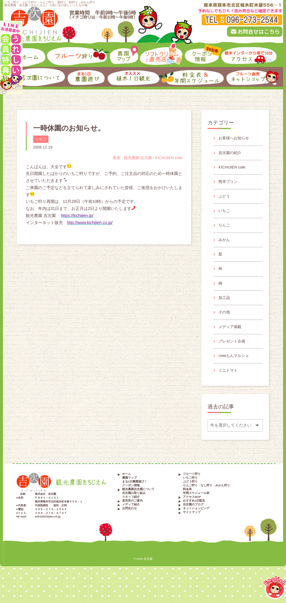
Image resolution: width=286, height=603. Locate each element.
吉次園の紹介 (231, 154)
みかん (225, 247)
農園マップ (129, 495)
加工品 (225, 309)
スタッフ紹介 (131, 514)
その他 (225, 325)
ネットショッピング (196, 525)
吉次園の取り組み (134, 510)
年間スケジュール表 (196, 510)
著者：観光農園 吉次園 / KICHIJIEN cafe (145, 157)
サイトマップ (192, 529)
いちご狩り (190, 495)
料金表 (187, 506)
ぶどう (225, 200)
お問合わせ (129, 525)
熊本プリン (229, 185)
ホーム (126, 491)
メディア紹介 (131, 521)
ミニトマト (229, 387)
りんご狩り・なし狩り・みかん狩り (206, 502)
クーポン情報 (131, 502)
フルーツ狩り (192, 491)
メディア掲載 (231, 340)
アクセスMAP (192, 514)
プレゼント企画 (233, 355)
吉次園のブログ (193, 521)
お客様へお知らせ (235, 138)
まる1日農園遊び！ (134, 498)
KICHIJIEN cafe (233, 169)
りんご (225, 231)
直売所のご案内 (132, 518)
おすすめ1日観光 (194, 518)
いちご (41, 139)
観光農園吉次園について (138, 506)
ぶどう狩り (190, 498)
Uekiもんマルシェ (235, 371)
